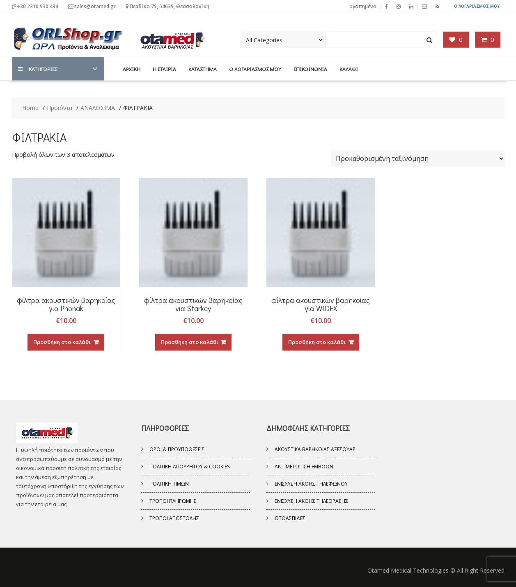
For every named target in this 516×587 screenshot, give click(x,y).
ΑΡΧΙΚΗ (131, 68)
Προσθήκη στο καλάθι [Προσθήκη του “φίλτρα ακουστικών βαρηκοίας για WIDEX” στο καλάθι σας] (317, 341)
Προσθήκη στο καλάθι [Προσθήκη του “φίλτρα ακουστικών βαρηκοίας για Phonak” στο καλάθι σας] (62, 341)
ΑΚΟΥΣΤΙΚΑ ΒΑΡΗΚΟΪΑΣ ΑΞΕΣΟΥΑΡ (315, 448)
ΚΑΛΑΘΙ (348, 68)
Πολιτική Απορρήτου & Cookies (189, 466)
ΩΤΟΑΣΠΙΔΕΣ (290, 517)
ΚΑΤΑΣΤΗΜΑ (202, 68)
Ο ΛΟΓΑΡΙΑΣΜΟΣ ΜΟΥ (477, 6)
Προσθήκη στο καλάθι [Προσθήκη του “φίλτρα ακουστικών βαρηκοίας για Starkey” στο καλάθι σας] (189, 341)
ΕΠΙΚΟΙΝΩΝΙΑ (310, 68)
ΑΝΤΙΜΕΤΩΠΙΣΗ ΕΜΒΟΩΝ (304, 466)
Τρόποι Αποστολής (174, 517)
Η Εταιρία (164, 68)
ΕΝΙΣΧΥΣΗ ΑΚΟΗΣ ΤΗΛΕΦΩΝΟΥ (311, 483)
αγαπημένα (362, 5)
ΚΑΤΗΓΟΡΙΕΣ (37, 68)
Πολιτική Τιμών (169, 483)
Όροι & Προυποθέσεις (176, 448)
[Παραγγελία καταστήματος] (418, 158)
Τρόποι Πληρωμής (173, 500)
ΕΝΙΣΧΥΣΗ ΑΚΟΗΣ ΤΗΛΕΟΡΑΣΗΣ (311, 500)
